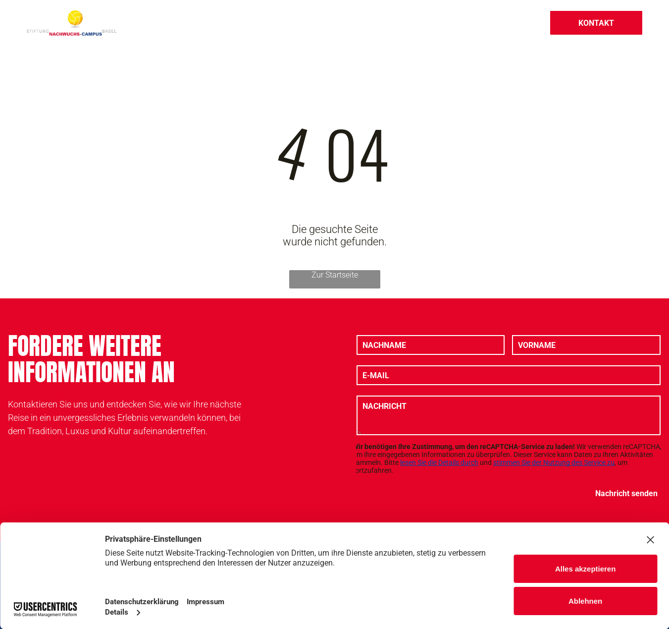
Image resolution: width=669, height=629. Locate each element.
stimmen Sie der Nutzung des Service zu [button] (554, 462)
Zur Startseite (334, 275)
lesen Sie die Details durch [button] (439, 462)
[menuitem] (202, 23)
